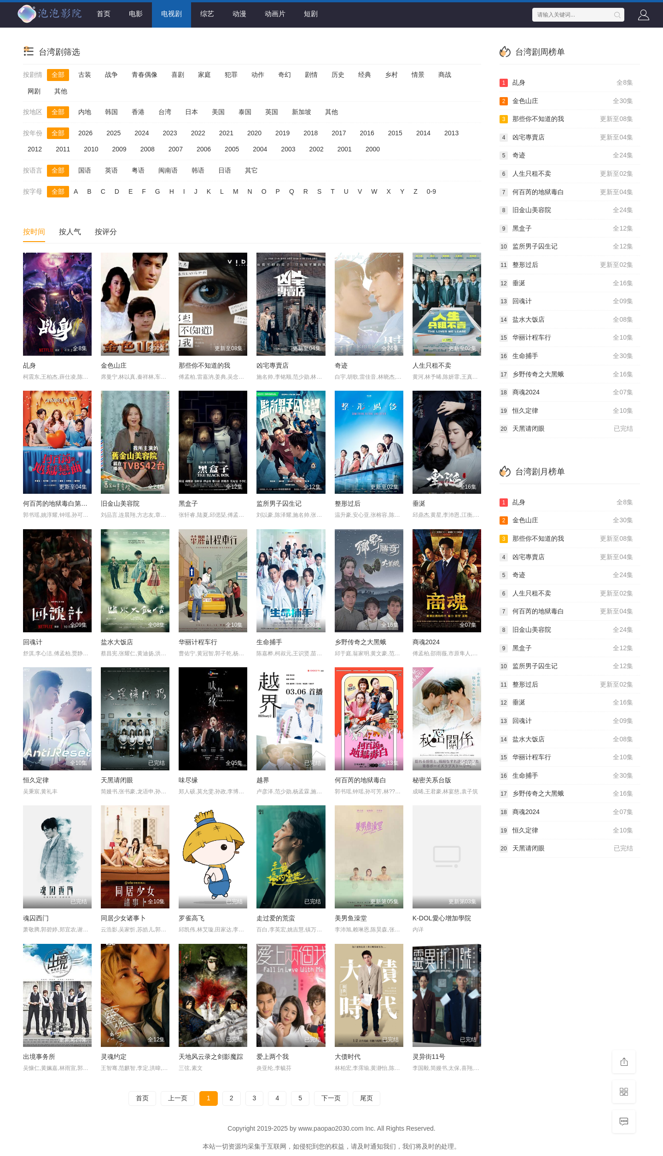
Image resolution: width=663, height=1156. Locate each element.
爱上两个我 (272, 1056)
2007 (176, 149)
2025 (113, 133)
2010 (91, 149)
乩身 (29, 365)
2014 (423, 133)
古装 (84, 74)
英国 (271, 112)
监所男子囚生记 (279, 503)
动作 (257, 74)
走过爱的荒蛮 (275, 918)
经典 (364, 74)
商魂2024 (426, 642)
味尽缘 (188, 780)
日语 (224, 170)
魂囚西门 (36, 918)
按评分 (106, 232)
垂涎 (419, 503)
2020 (254, 133)
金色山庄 (114, 365)
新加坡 (301, 112)
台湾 (164, 112)
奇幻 (284, 74)
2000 (373, 149)
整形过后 (348, 503)
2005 (232, 149)
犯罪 (231, 74)
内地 (84, 112)
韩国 (111, 112)
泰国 (244, 112)
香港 (138, 112)
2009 (119, 149)
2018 (310, 133)
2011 (63, 149)
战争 (111, 74)
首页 (103, 13)
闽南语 (168, 170)
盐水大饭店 (117, 642)
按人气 (70, 232)
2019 (282, 133)
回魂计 (32, 642)
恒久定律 (36, 780)
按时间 (34, 232)
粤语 (138, 170)
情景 (418, 74)
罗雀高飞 (191, 918)
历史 (338, 74)
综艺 (207, 13)
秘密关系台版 (432, 780)
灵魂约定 (114, 1056)
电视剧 (171, 13)
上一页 (177, 1098)
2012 (35, 149)
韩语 (198, 170)
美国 (218, 112)
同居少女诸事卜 (123, 918)
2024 (141, 133)
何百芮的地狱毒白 (360, 780)
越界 (262, 780)
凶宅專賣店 (272, 365)
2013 (451, 133)
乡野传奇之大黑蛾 (360, 642)
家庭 (204, 74)
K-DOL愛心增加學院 (442, 918)
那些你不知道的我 (204, 365)
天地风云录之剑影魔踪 (211, 1056)
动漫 (239, 13)
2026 (85, 133)
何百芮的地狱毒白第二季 (58, 503)
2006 (204, 149)
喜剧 (177, 74)
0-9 (431, 191)
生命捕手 (269, 642)
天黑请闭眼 (117, 780)
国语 (84, 170)
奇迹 (341, 365)
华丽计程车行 (198, 642)
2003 (288, 149)
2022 (198, 133)
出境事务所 (39, 1056)
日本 (191, 112)
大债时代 (348, 1056)
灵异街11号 (429, 1056)
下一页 (331, 1098)
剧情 (311, 74)
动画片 (275, 13)
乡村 (391, 74)
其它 (251, 170)
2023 (170, 133)
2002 (316, 149)
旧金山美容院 (120, 503)
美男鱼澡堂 (351, 918)
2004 (260, 149)
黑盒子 (188, 503)
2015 (395, 133)
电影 (136, 13)
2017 (339, 133)
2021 (226, 133)
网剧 (34, 91)
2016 (367, 133)
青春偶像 (144, 74)
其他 (60, 91)
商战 (444, 74)
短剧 (311, 13)
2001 (344, 149)
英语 (111, 170)
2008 (147, 149)
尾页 (366, 1098)
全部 (58, 74)
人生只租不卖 (432, 365)
